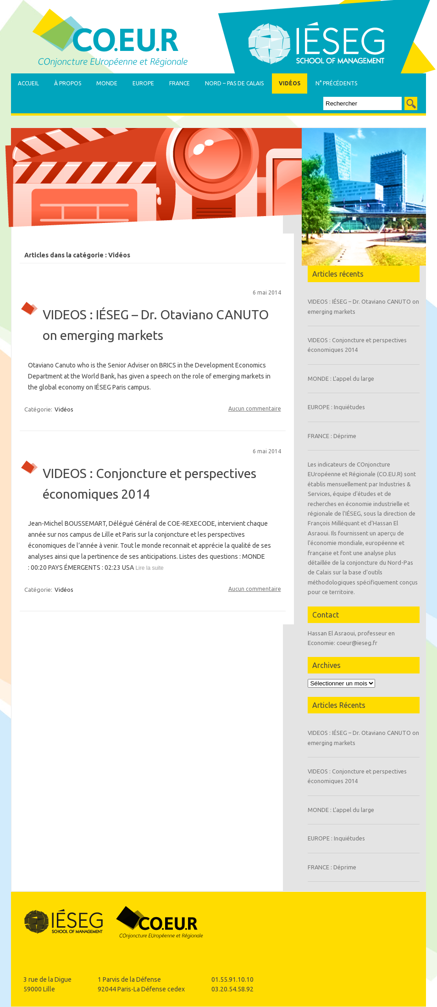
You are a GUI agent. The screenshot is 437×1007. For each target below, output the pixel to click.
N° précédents (336, 83)
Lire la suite (149, 568)
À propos (67, 83)
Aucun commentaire (254, 409)
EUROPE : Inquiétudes (336, 407)
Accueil (28, 83)
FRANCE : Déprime (332, 436)
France (179, 83)
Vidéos (289, 83)
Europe (143, 83)
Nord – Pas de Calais (234, 83)
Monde (106, 83)
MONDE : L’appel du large (341, 378)
